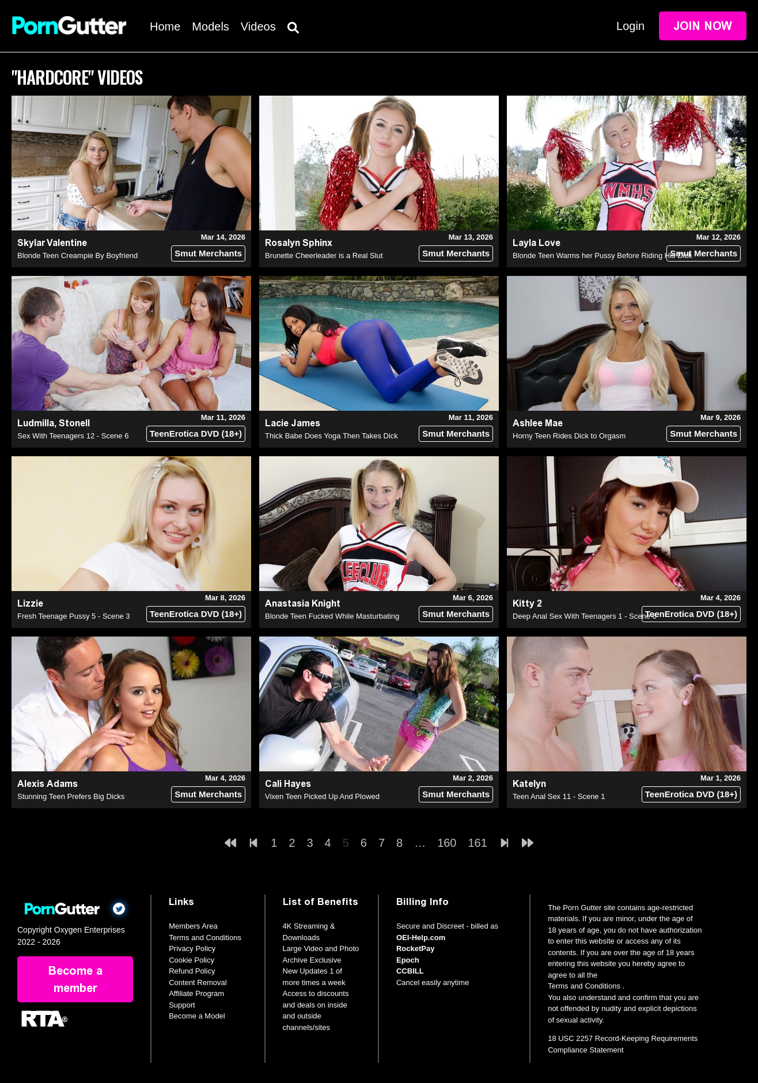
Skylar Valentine (52, 242)
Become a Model (197, 1016)
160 (446, 842)
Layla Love (536, 242)
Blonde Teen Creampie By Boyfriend (77, 255)
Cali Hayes (288, 783)
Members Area (193, 926)
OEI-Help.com (420, 937)
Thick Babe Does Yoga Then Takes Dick (331, 435)
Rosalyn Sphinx (298, 242)
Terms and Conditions (205, 937)
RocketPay (415, 948)
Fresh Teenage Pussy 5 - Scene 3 (73, 616)
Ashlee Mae (538, 423)
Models (210, 26)
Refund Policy (192, 971)
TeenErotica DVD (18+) (196, 433)
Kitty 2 (527, 603)
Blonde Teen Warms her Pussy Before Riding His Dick (602, 255)
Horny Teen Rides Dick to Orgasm (569, 435)
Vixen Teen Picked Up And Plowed (322, 796)
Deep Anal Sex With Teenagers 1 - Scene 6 (585, 616)
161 (477, 842)
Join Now (702, 26)
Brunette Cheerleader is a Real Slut (324, 255)
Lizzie (30, 603)
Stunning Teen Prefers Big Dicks (70, 796)
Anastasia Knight (302, 603)
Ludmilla (35, 423)
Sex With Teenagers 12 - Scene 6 (72, 435)
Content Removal (197, 982)
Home (165, 26)
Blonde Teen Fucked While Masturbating (332, 616)
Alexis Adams (47, 783)
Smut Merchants (208, 253)
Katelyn (529, 783)
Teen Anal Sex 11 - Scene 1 (559, 796)
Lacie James (292, 423)
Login (630, 26)
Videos (258, 26)
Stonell (74, 423)
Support (182, 1005)
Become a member (75, 979)
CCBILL (410, 971)
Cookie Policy (191, 960)
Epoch (407, 960)
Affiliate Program (196, 993)
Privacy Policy (192, 948)
